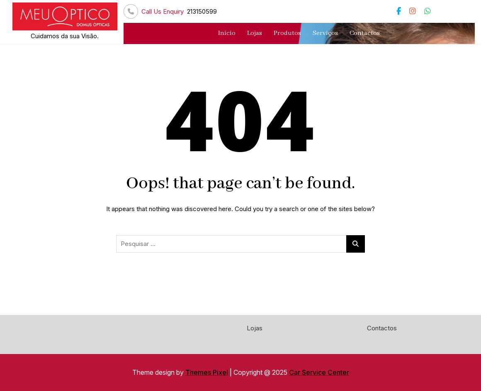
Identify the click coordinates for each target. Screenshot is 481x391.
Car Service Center (319, 372)
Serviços (325, 33)
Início (227, 33)
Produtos (287, 33)
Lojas (254, 33)
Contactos (365, 33)
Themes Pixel (206, 372)
